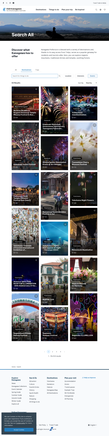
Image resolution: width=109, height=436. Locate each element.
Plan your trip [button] (67, 10)
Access (67, 384)
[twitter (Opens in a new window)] (7, 3)
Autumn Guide (17, 398)
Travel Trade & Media (99, 3)
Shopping (32, 399)
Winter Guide (16, 401)
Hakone (49, 387)
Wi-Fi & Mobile (70, 393)
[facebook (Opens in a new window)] (3, 3)
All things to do (34, 402)
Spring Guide (16, 392)
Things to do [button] (54, 10)
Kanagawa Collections (19, 386)
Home (13, 367)
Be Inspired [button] (79, 10)
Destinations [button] (41, 10)
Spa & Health (33, 393)
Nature (31, 396)
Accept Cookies (19, 430)
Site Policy (42, 425)
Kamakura (50, 384)
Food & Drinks (34, 387)
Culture (31, 384)
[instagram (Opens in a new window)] (10, 3)
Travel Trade (53, 425)
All (16, 70)
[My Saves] (105, 9)
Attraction (32, 381)
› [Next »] (64, 352)
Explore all (15, 404)
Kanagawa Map (52, 390)
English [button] (91, 425)
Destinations (26, 70)
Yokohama (50, 381)
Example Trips (69, 390)
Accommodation (70, 381)
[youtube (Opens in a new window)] (13, 3)
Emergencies (69, 396)
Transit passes (70, 387)
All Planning (69, 399)
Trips (37, 70)
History (31, 390)
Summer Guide (17, 395)
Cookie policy (20, 423)
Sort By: (81, 83)
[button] (100, 9)
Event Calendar (17, 389)
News (14, 383)
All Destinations (52, 393)
